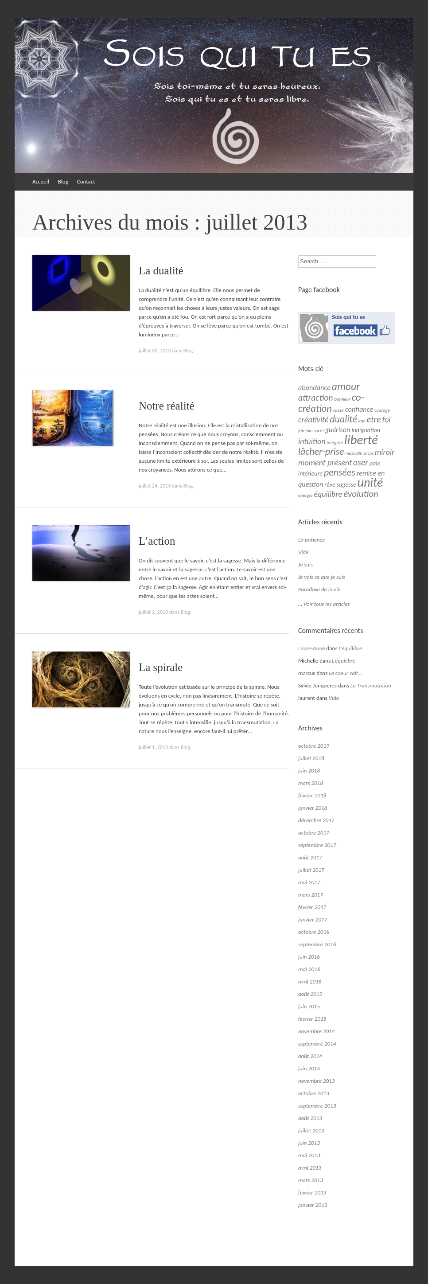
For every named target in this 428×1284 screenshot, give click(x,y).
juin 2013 (309, 1143)
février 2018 (312, 795)
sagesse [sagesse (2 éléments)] (346, 484)
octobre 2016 (313, 932)
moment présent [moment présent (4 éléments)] (325, 463)
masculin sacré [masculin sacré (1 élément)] (359, 453)
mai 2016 (309, 969)
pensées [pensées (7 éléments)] (339, 472)
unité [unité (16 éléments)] (370, 482)
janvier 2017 (312, 919)
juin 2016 (309, 956)
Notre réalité (167, 406)
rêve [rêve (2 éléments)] (329, 484)
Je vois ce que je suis (321, 577)
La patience (311, 539)
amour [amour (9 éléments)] (346, 386)
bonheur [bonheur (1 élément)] (342, 399)
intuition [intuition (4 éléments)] (312, 441)
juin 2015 (309, 1006)
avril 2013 (309, 1167)
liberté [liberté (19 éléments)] (361, 440)
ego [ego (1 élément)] (362, 421)
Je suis (305, 564)
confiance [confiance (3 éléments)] (359, 409)
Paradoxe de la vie (319, 589)
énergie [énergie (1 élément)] (305, 495)
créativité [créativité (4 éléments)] (313, 420)
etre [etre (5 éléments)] (374, 419)
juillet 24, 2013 (155, 486)
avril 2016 (309, 981)
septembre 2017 (317, 845)
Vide (303, 552)
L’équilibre (350, 648)
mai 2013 (309, 1155)
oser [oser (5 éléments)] (360, 462)
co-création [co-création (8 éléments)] (331, 402)
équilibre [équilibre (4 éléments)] (328, 494)
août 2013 (310, 1118)
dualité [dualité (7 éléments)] (343, 419)
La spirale (161, 667)
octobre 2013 (313, 1093)
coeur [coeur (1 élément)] (338, 410)
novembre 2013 (316, 1080)
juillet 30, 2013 (155, 350)
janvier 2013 (312, 1205)
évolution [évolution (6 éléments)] (360, 494)
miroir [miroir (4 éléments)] (384, 452)
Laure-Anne (311, 648)
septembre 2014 (317, 1043)
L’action (157, 541)
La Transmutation (370, 685)
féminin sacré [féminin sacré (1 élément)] (311, 430)
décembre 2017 (316, 820)
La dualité (161, 271)
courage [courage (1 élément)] (382, 410)
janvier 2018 (312, 807)
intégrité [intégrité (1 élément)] (335, 442)
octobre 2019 (313, 745)
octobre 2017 (313, 832)
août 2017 (310, 857)
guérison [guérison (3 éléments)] (337, 429)
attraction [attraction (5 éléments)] (315, 397)
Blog (63, 181)
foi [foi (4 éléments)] (386, 420)
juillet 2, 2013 (153, 612)
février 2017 (312, 907)
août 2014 (310, 1056)
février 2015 (312, 1018)
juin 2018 (309, 770)
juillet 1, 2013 (153, 747)
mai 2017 (309, 882)
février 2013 (312, 1192)
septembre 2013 (317, 1105)
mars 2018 (310, 783)
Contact (86, 181)
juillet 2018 (311, 758)
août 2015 (310, 994)
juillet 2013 (311, 1130)
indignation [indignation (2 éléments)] (365, 430)
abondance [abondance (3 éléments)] (314, 387)
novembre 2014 (316, 1031)
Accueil (40, 181)
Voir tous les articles (326, 604)
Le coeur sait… (345, 673)
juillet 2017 (311, 869)
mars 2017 (310, 894)
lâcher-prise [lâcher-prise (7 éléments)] (321, 451)
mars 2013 (310, 1180)
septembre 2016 (317, 944)
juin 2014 (309, 1068)
